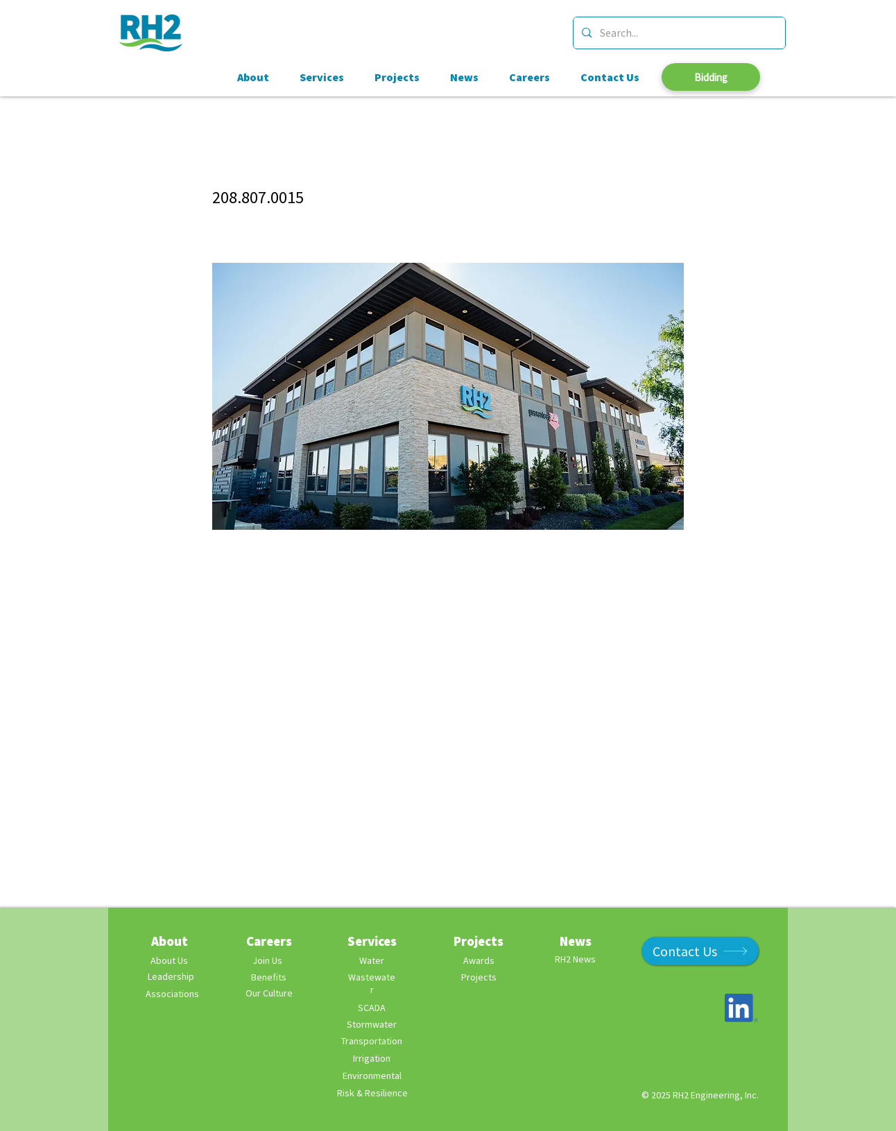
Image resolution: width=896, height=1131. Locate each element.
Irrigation (371, 1058)
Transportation (371, 1041)
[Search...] (678, 33)
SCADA (372, 1007)
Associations (172, 993)
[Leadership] (171, 977)
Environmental (372, 1075)
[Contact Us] (700, 951)
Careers (269, 941)
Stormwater (372, 1024)
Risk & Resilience (372, 1093)
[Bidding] (711, 77)
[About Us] (169, 961)
